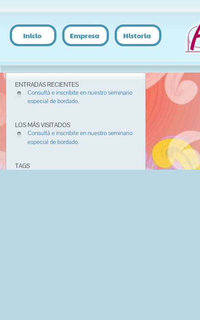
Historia (137, 34)
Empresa (84, 34)
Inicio (32, 34)
